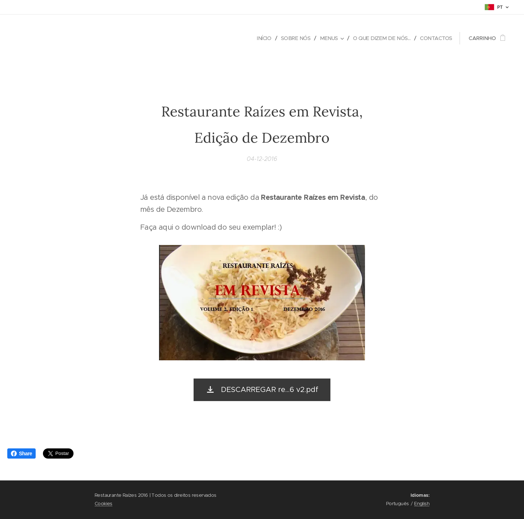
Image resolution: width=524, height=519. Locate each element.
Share (21, 453)
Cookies (103, 503)
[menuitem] (258, 38)
